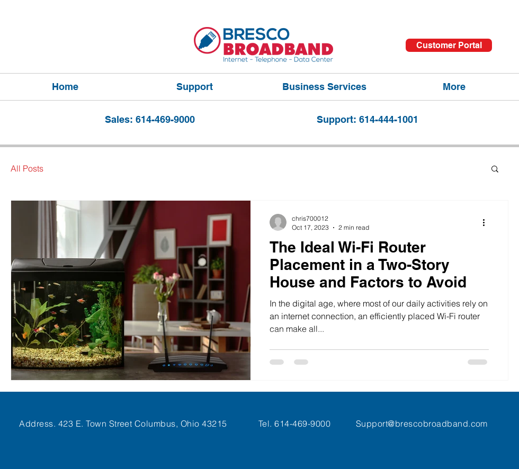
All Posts (27, 168)
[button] (495, 169)
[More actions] (487, 222)
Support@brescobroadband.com (422, 423)
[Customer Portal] (449, 45)
